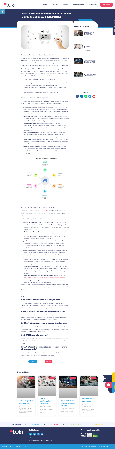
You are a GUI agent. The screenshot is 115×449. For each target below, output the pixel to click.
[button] (77, 96)
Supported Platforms (78, 4)
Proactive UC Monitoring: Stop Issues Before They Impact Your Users (89, 33)
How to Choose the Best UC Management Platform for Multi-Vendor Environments (90, 61)
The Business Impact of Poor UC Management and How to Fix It (90, 75)
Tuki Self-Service (75, 425)
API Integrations (97, 425)
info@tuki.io (33, 438)
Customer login (93, 4)
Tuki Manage (55, 425)
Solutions (45, 4)
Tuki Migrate (36, 425)
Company (65, 4)
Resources (55, 4)
